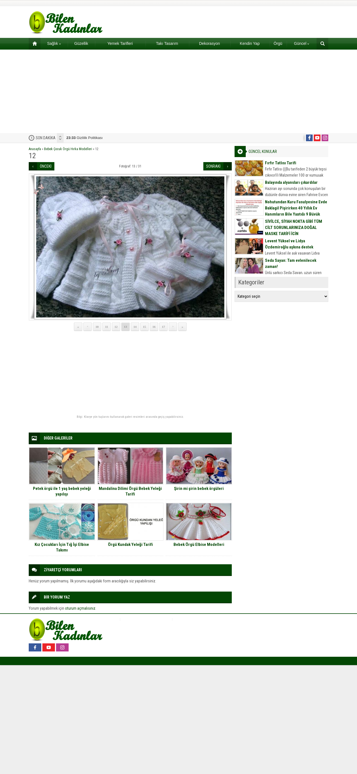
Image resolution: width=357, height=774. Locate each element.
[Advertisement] (178, 91)
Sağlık (54, 43)
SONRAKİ (213, 166)
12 (116, 326)
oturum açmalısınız (80, 608)
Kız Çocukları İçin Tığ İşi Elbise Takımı (62, 547)
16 (154, 326)
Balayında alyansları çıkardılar (291, 182)
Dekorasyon (209, 43)
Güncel (301, 43)
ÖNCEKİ (46, 166)
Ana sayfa (33, 43)
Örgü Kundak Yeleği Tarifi (130, 544)
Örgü (278, 43)
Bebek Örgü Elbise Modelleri (198, 544)
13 (125, 326)
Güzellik (81, 43)
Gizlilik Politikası (84, 138)
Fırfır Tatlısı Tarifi (280, 162)
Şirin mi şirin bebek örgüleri (199, 488)
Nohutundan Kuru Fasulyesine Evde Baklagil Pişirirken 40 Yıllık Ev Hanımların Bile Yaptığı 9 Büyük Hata (296, 211)
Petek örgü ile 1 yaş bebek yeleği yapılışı (62, 491)
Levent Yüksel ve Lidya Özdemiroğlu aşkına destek (289, 244)
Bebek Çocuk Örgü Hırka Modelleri (68, 149)
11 (106, 326)
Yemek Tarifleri (120, 43)
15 (144, 326)
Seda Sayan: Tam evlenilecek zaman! (290, 263)
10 (97, 326)
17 (163, 326)
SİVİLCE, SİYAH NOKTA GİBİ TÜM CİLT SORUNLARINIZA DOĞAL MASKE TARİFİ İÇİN (293, 227)
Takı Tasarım (167, 43)
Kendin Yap (250, 43)
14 (135, 326)
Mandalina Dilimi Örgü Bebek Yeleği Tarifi (130, 491)
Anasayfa (35, 149)
